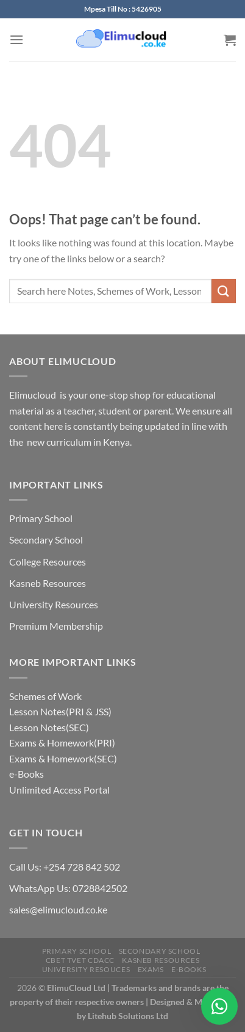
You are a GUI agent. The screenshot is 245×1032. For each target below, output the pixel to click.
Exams (151, 969)
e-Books (26, 774)
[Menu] (16, 39)
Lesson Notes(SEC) (49, 727)
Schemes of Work (45, 696)
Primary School (41, 518)
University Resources (53, 604)
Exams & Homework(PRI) (62, 742)
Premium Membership (56, 626)
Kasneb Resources (47, 583)
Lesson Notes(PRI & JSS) (60, 711)
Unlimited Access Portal (59, 789)
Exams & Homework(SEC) (63, 758)
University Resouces (86, 969)
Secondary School (46, 539)
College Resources (47, 561)
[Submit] (223, 291)
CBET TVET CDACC (80, 960)
